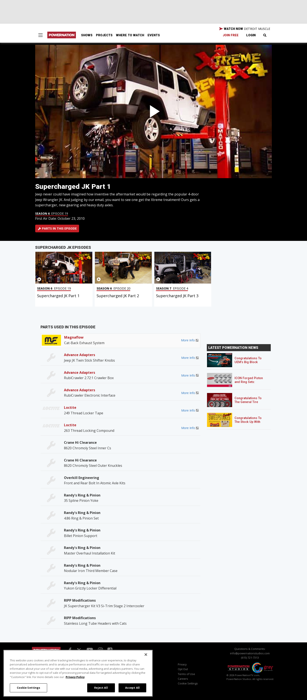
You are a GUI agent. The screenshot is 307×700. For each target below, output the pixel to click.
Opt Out (183, 669)
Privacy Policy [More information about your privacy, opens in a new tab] (75, 677)
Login (251, 35)
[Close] (146, 654)
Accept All (132, 688)
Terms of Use (186, 674)
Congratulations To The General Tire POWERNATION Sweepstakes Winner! (250, 404)
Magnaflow (74, 337)
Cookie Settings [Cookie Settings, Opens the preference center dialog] (28, 688)
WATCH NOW (244, 29)
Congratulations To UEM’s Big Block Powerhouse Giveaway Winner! (248, 364)
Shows (87, 35)
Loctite (70, 407)
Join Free (231, 35)
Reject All (101, 688)
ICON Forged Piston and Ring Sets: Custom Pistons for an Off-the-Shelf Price (250, 383)
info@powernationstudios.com (250, 653)
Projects (104, 35)
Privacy (182, 664)
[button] (40, 36)
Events (154, 35)
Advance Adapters (79, 354)
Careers (183, 679)
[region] (78, 673)
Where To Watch (130, 35)
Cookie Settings (188, 683)
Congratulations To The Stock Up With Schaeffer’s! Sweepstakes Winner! (250, 423)
